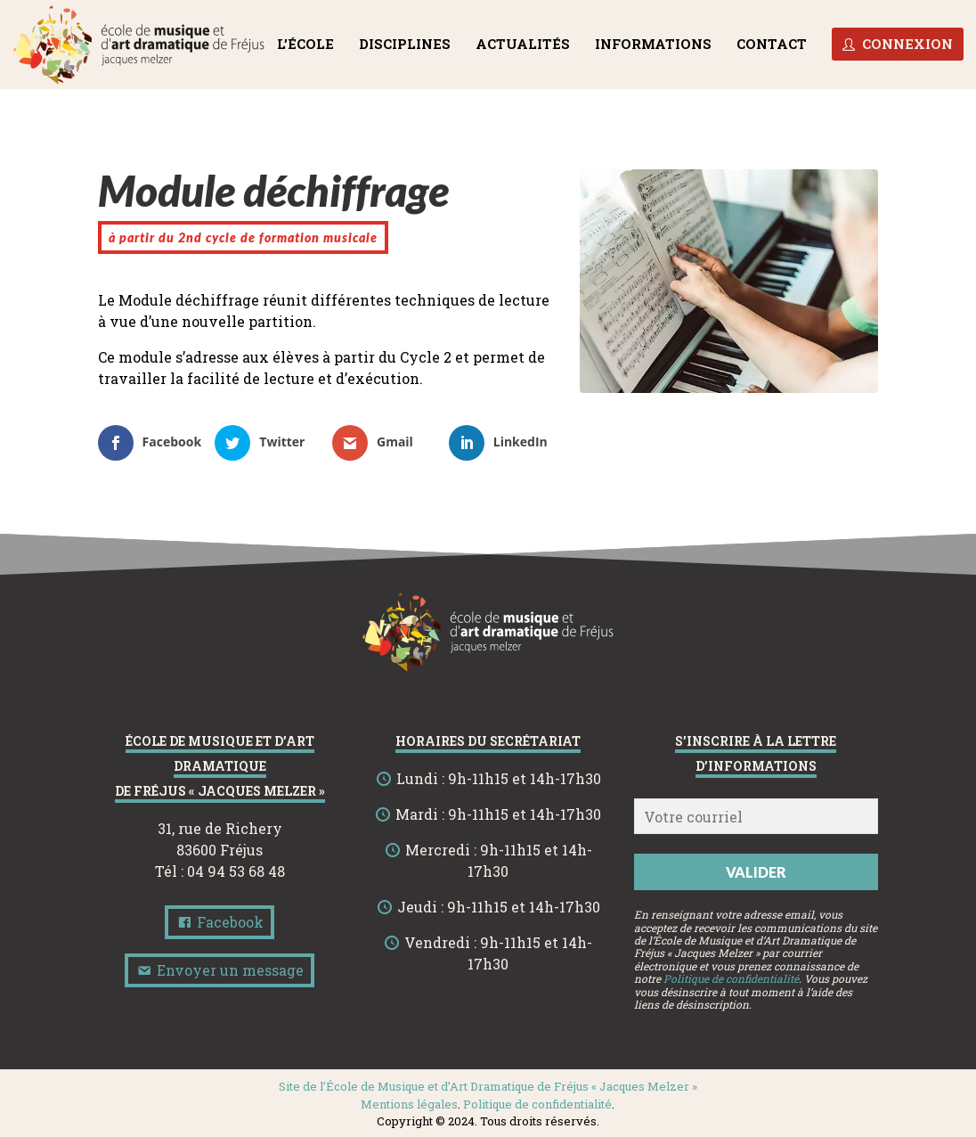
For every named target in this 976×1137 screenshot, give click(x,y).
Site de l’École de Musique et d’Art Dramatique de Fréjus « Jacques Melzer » (488, 1086)
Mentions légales (409, 1104)
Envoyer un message (219, 970)
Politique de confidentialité (731, 978)
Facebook (219, 921)
